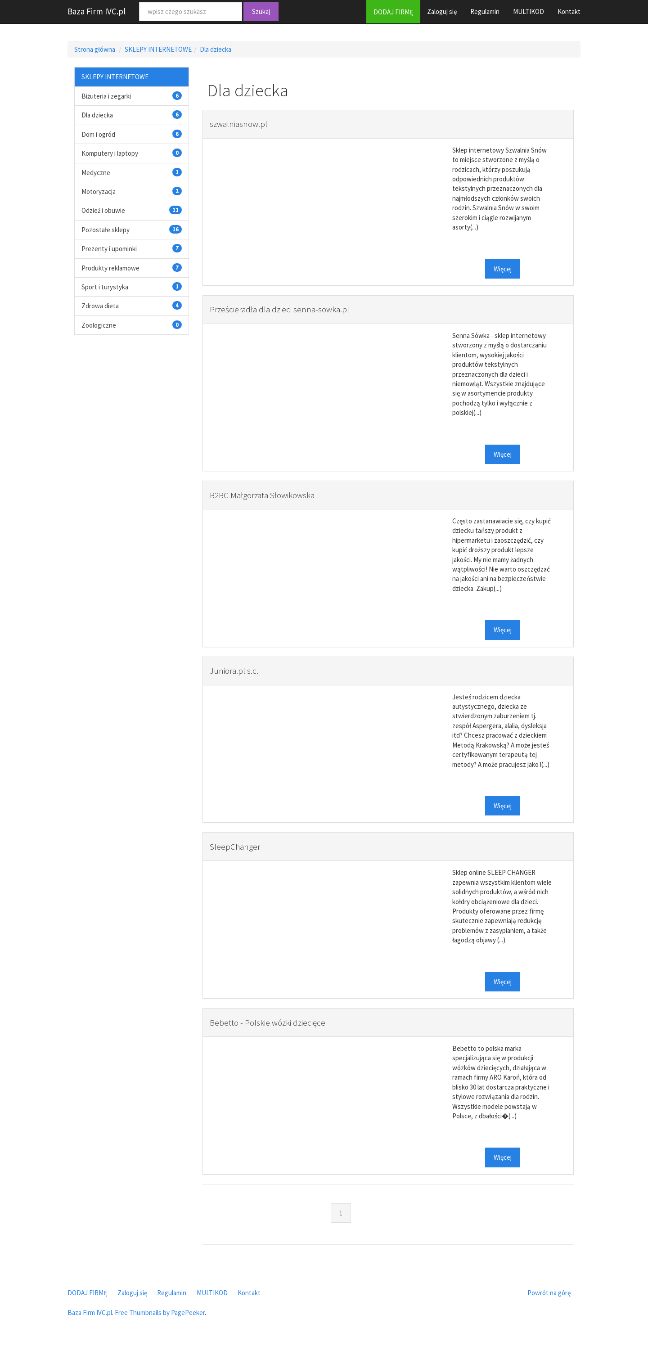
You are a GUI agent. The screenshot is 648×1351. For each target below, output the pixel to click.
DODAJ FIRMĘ (393, 12)
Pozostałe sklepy (105, 229)
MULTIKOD (528, 11)
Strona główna (94, 49)
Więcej (503, 269)
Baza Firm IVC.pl (97, 11)
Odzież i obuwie (103, 210)
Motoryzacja (98, 191)
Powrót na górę (549, 1292)
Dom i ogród (98, 134)
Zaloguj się (442, 11)
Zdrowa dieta (100, 306)
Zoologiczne (98, 325)
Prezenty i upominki (109, 248)
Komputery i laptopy (109, 153)
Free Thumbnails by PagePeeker (160, 1312)
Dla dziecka (215, 49)
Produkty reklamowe (110, 268)
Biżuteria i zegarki (106, 96)
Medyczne (95, 172)
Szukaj (261, 11)
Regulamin (485, 11)
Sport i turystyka (104, 287)
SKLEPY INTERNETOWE (158, 49)
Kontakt (569, 11)
